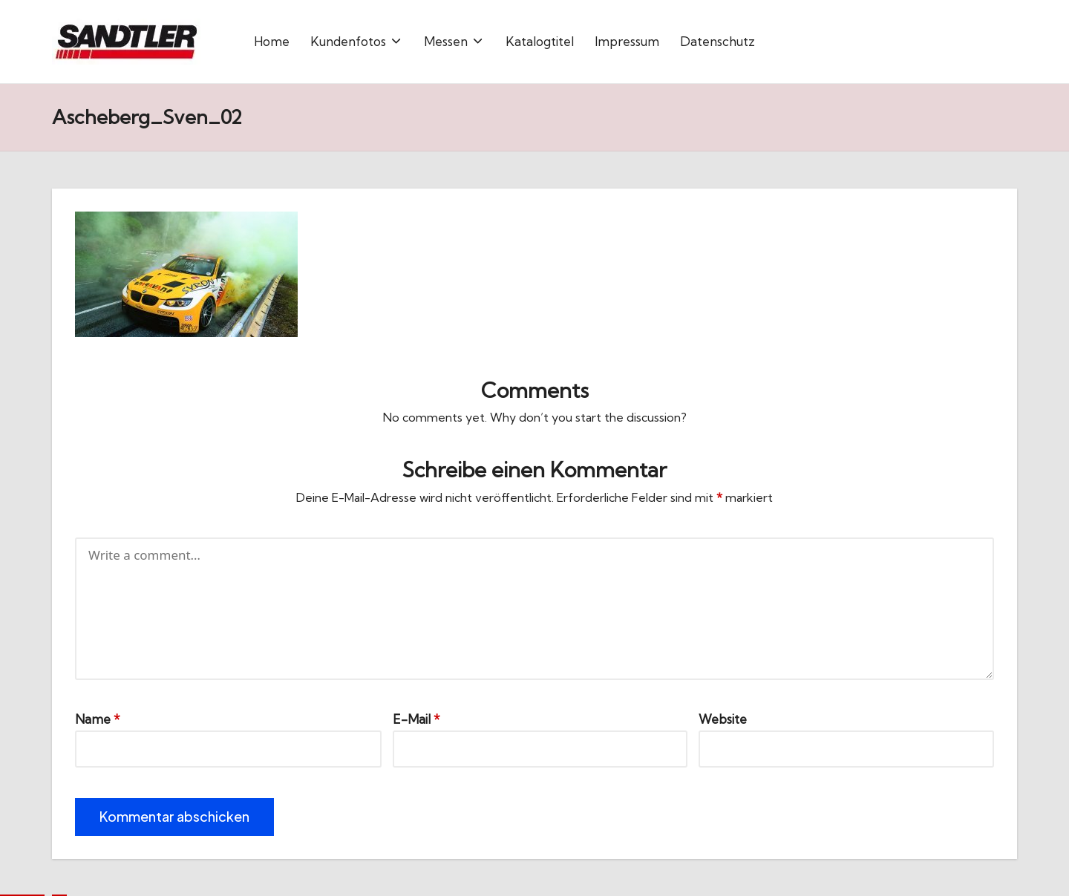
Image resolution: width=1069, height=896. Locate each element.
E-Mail (416, 719)
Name (97, 719)
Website (723, 719)
